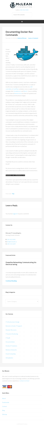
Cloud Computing (10, 353)
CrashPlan (15, 89)
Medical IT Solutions (11, 345)
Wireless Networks (11, 349)
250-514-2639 (11, 243)
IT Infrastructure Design (12, 321)
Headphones (17, 91)
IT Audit (8, 337)
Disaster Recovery (11, 329)
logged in (15, 213)
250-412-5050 (24, 10)
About (4, 398)
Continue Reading (11, 280)
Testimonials (5, 402)
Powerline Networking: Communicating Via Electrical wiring (21, 263)
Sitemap (4, 414)
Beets (25, 91)
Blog (3, 410)
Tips (13, 193)
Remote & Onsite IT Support (14, 325)
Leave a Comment (33, 38)
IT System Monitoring (12, 333)
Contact (4, 406)
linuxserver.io (18, 93)
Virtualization (9, 357)
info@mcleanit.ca (12, 241)
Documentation (10, 341)
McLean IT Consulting (22, 5)
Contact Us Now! (24, 380)
